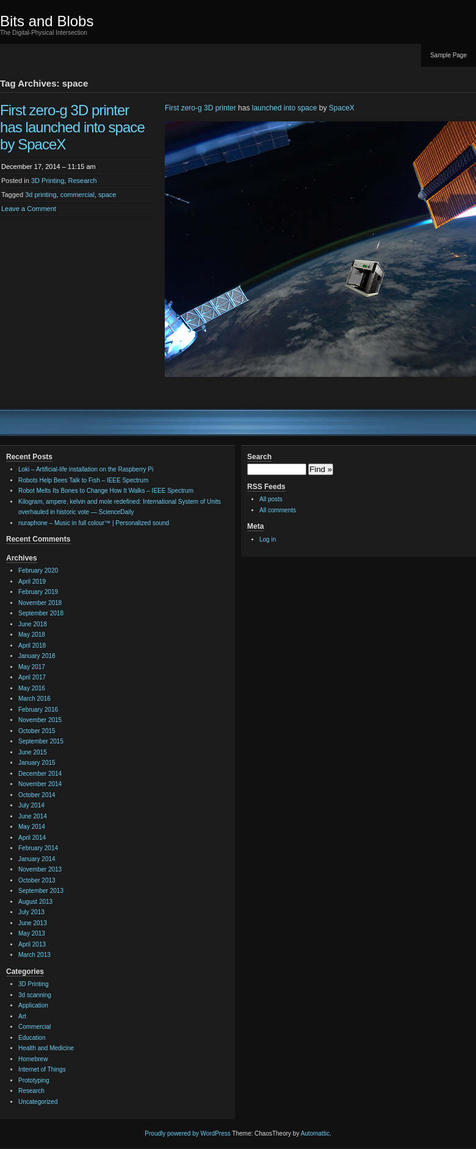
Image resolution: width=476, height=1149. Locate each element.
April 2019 (32, 581)
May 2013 (31, 933)
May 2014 (31, 826)
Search (259, 457)
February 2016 (38, 709)
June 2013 (32, 923)
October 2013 (37, 880)
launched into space (284, 108)
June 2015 (32, 752)
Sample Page (448, 55)
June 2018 (32, 624)
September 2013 (40, 890)
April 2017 (32, 677)
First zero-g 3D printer (200, 108)
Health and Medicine (46, 1048)
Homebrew (33, 1059)
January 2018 (37, 656)
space (107, 194)
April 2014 (32, 837)
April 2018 (32, 645)
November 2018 (40, 603)
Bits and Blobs (46, 21)
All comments (277, 510)
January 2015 (37, 762)
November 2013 (40, 869)
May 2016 (31, 688)
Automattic (315, 1133)
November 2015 (40, 720)
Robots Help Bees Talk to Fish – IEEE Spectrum (83, 480)
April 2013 (32, 944)
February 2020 (38, 570)
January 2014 (37, 859)
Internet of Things (42, 1069)
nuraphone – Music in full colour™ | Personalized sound (93, 523)
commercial (77, 194)
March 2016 (34, 698)
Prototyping (33, 1080)
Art (22, 1016)
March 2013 (34, 954)
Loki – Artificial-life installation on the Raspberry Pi (85, 469)
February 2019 (38, 592)
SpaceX (342, 108)
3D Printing (47, 180)
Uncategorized (37, 1101)
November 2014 (40, 784)
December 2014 (40, 773)
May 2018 (31, 634)
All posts (271, 499)
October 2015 (37, 731)
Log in (267, 539)
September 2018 (40, 613)
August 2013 (35, 901)
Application (33, 1005)
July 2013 (31, 912)
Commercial (34, 1026)
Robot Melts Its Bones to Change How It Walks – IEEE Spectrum (105, 490)
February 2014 (38, 848)
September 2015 (40, 741)
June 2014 (32, 816)
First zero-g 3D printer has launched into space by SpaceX (72, 127)
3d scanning (34, 995)
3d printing (40, 194)
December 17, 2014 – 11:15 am (48, 166)
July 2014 (31, 805)
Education (31, 1037)
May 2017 (31, 667)
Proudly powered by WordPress (187, 1133)
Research (82, 180)
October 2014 (37, 795)
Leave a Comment (28, 208)
